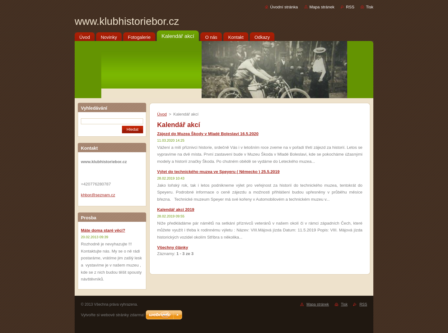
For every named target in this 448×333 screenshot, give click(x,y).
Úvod (162, 114)
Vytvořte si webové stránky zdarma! (113, 314)
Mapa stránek (322, 7)
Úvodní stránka (284, 7)
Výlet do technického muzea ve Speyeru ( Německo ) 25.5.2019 (218, 171)
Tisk (369, 7)
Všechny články (172, 247)
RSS (350, 7)
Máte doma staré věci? (103, 230)
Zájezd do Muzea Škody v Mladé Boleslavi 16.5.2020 (208, 133)
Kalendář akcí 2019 (175, 209)
